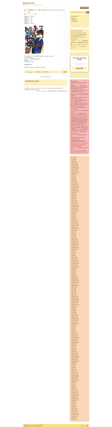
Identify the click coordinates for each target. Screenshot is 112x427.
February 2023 (74, 221)
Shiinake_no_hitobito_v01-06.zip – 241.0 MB (34, 67)
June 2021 (73, 252)
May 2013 (73, 405)
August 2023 (74, 211)
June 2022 (73, 233)
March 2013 (74, 408)
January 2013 (74, 411)
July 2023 (73, 213)
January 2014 (74, 392)
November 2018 (75, 301)
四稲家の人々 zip (47, 71)
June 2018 (73, 309)
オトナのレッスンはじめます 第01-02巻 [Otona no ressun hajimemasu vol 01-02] (79, 94)
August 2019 (74, 287)
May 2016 (73, 348)
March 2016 (74, 351)
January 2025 (74, 184)
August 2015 (74, 362)
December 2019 (75, 280)
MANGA (35, 13)
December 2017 (75, 318)
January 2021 (74, 260)
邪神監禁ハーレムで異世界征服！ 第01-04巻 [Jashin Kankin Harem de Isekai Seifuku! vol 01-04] (79, 87)
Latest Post (84, 7)
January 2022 (74, 241)
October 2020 (74, 265)
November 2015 (75, 358)
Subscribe (79, 68)
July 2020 (73, 269)
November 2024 (75, 187)
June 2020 (73, 271)
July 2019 (73, 288)
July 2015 (73, 364)
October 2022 (74, 227)
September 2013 (75, 399)
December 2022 (75, 224)
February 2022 (74, 239)
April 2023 (73, 217)
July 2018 (73, 307)
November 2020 (75, 263)
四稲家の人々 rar (39, 71)
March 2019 (74, 295)
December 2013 (75, 394)
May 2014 (73, 386)
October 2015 (74, 359)
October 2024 (74, 189)
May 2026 (73, 159)
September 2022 (75, 228)
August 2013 (74, 400)
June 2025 (73, 176)
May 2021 (73, 254)
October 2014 (74, 378)
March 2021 (74, 257)
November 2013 (75, 395)
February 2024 (74, 202)
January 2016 (74, 354)
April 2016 (73, 350)
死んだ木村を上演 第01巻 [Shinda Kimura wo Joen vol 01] (79, 98)
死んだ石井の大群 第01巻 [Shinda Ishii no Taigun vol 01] (79, 101)
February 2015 (74, 372)
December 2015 (75, 356)
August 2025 (74, 173)
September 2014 (75, 380)
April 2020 (73, 274)
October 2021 (74, 246)
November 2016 (75, 339)
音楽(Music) (74, 19)
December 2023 (75, 205)
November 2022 (75, 225)
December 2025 (75, 167)
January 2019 (74, 298)
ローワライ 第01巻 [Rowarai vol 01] (78, 135)
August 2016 (74, 343)
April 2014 (73, 387)
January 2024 (74, 203)
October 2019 (74, 284)
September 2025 (75, 172)
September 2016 (75, 342)
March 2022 (74, 238)
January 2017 (74, 336)
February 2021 (74, 258)
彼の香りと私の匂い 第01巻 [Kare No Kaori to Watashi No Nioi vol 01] (79, 126)
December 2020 (75, 261)
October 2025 (74, 170)
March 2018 (74, 313)
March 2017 (74, 332)
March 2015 (74, 370)
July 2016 (73, 345)
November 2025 (75, 169)
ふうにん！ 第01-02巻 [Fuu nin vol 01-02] (79, 148)
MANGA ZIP (26, 425)
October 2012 (74, 416)
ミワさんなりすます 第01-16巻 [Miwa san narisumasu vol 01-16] (79, 151)
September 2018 (75, 304)
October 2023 (74, 208)
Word (40, 425)
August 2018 (74, 306)
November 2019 (75, 282)
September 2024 (75, 191)
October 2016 (74, 340)
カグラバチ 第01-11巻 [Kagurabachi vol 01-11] (79, 111)
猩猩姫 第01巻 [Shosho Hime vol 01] (79, 83)
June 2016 (73, 347)
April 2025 (73, 180)
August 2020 (74, 268)
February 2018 (74, 315)
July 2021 (73, 250)
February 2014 (74, 391)
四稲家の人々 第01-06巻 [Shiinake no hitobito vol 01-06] (46, 11)
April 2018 (73, 312)
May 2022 (73, 235)
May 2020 (73, 272)
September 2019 (75, 285)
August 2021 (74, 249)
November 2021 (75, 244)
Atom (31, 426)
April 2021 (73, 255)
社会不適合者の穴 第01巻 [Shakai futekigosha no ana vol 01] (79, 91)
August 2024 (74, 192)
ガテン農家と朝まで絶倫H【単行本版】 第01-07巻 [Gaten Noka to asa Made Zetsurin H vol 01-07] (79, 105)
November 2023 (75, 206)
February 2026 (74, 164)
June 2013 (73, 403)
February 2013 (74, 410)
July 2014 (73, 383)
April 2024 (73, 198)
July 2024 (73, 194)
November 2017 (75, 320)
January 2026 (74, 165)
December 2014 (75, 375)
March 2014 (74, 389)
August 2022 (74, 230)
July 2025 (73, 175)
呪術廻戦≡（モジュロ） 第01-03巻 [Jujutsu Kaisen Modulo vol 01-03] (79, 129)
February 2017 (74, 334)
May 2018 (73, 310)
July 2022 (73, 232)
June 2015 (73, 365)
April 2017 (73, 331)
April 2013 (73, 406)
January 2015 (74, 373)
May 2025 (73, 178)
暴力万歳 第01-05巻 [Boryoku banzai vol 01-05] (78, 138)
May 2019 (73, 291)
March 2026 (74, 162)
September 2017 (75, 323)
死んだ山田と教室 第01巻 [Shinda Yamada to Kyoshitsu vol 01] (79, 124)
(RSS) (28, 426)
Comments (36, 426)
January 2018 (74, 317)
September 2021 (75, 247)
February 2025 (74, 183)
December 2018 (75, 299)
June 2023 (73, 214)
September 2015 (75, 361)
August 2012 (74, 417)
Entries (25, 426)
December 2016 (75, 337)
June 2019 (73, 290)
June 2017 (73, 328)
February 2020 (74, 277)
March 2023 (74, 219)
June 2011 (73, 419)
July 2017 (73, 326)
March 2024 (74, 200)
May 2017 (73, 329)
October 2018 (74, 302)
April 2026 (73, 161)
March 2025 (74, 181)
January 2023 (74, 222)
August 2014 (74, 381)
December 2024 (75, 186)
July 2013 (73, 402)
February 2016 (74, 353)
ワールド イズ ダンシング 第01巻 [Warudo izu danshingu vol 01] (51, 91)
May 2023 (73, 216)
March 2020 (74, 276)
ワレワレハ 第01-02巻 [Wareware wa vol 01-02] (79, 108)
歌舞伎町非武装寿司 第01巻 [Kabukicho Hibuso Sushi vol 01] (78, 141)
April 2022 (73, 236)
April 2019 (73, 293)
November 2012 (75, 414)
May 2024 (73, 197)
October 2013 (74, 397)
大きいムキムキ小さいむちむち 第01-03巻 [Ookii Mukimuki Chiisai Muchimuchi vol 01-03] (79, 145)
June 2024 (73, 195)
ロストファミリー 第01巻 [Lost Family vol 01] (78, 132)
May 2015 (73, 367)
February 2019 (74, 296)
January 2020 (74, 279)
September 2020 (75, 266)
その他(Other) (74, 21)
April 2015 (73, 369)
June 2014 (73, 384)
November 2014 (75, 376)
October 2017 (74, 321)
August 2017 (74, 324)
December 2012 (75, 413)
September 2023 (75, 209)
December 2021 (75, 243)
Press (42, 425)
